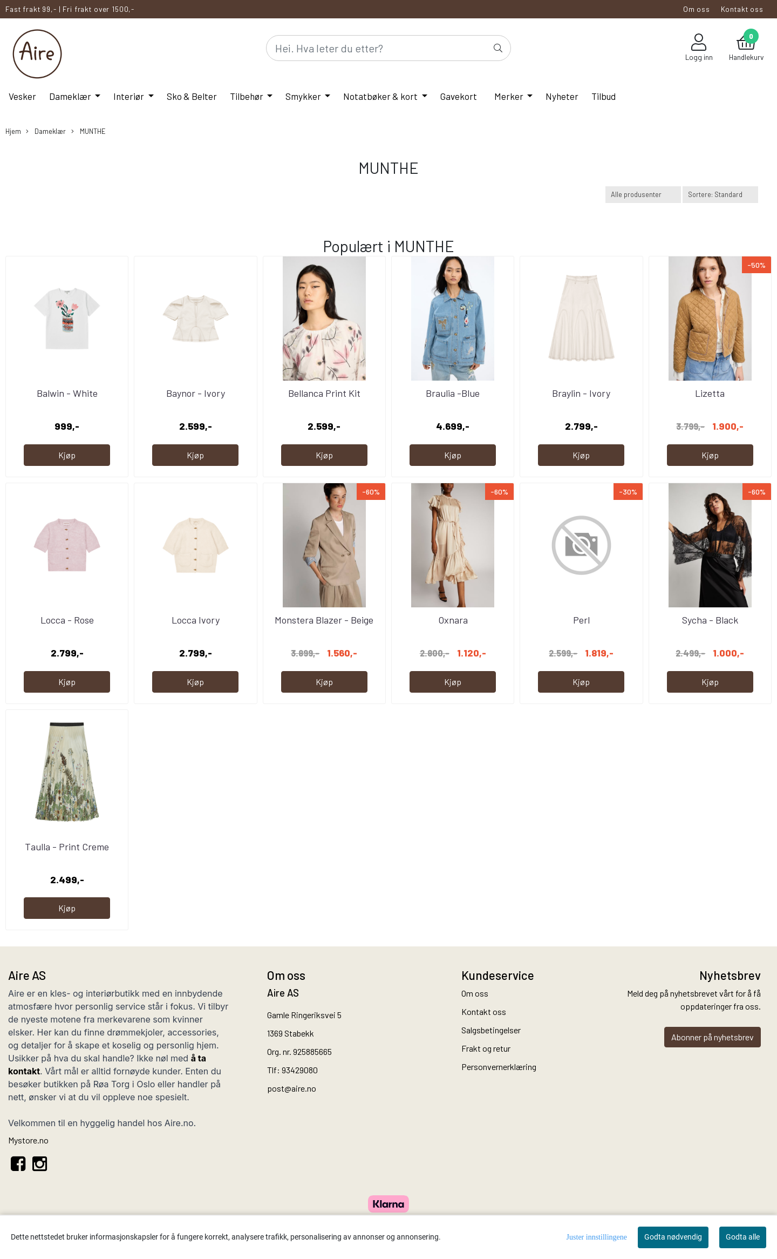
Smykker (304, 96)
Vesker (22, 96)
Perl (581, 620)
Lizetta (710, 393)
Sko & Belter (192, 96)
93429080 (300, 1070)
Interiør (129, 96)
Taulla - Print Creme (67, 846)
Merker (509, 96)
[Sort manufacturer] (643, 194)
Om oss (696, 8)
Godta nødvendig (673, 1237)
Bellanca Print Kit (324, 393)
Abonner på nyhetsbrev (712, 1037)
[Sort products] (720, 194)
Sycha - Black (710, 620)
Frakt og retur (485, 1048)
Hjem (13, 131)
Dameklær (71, 96)
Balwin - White (67, 393)
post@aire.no (291, 1088)
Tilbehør (247, 96)
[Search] (388, 48)
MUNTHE (88, 131)
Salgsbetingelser (491, 1030)
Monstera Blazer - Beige (324, 620)
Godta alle (743, 1237)
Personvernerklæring (498, 1066)
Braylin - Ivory (581, 393)
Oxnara (453, 620)
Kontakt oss (742, 8)
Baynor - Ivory (195, 393)
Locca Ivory (196, 620)
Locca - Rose (67, 620)
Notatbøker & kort (381, 96)
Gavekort (458, 96)
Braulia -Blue (453, 393)
